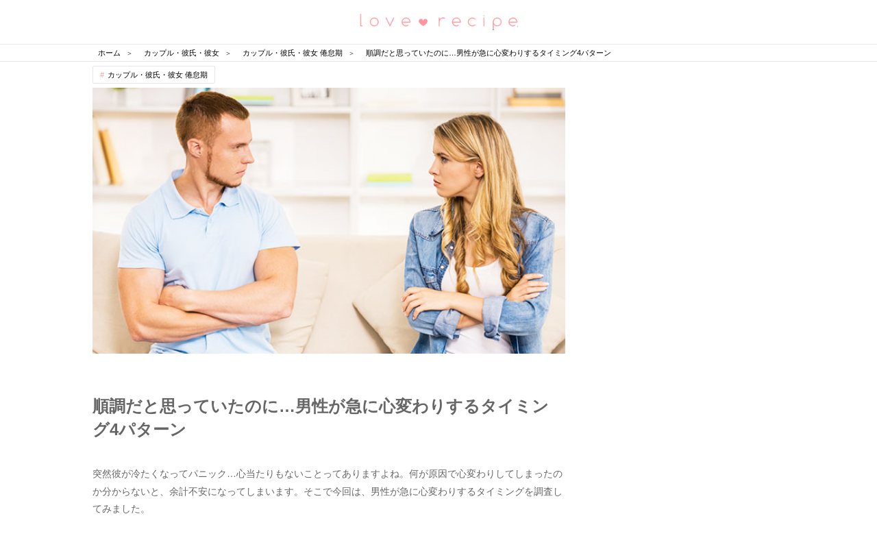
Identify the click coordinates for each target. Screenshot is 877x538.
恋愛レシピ (438, 21)
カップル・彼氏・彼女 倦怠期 (158, 75)
